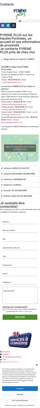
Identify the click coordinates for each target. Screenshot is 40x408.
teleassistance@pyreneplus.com (14, 104)
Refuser (20, 394)
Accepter (20, 389)
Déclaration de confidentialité (25, 405)
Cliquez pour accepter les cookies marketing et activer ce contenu (20, 148)
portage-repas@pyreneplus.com (14, 110)
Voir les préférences (20, 400)
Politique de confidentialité (15, 307)
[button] (37, 365)
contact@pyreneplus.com (11, 82)
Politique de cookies (10, 405)
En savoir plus (27, 311)
